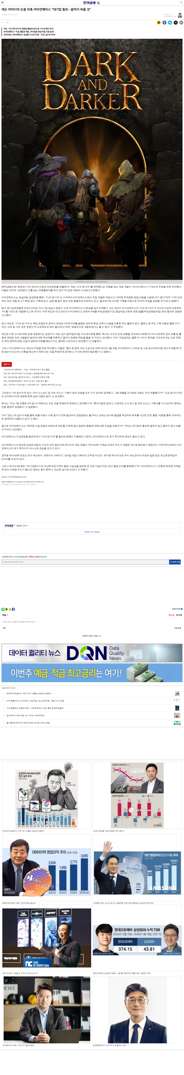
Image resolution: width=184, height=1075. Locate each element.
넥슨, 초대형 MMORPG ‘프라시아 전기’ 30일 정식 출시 (25, 381)
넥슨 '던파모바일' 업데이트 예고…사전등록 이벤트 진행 (26, 377)
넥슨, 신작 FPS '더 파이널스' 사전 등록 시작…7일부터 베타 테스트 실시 (32, 385)
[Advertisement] (92, 503)
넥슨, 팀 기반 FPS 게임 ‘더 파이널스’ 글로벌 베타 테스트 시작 (28, 373)
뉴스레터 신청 (175, 562)
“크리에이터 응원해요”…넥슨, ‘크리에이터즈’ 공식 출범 (26, 370)
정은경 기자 (22, 526)
